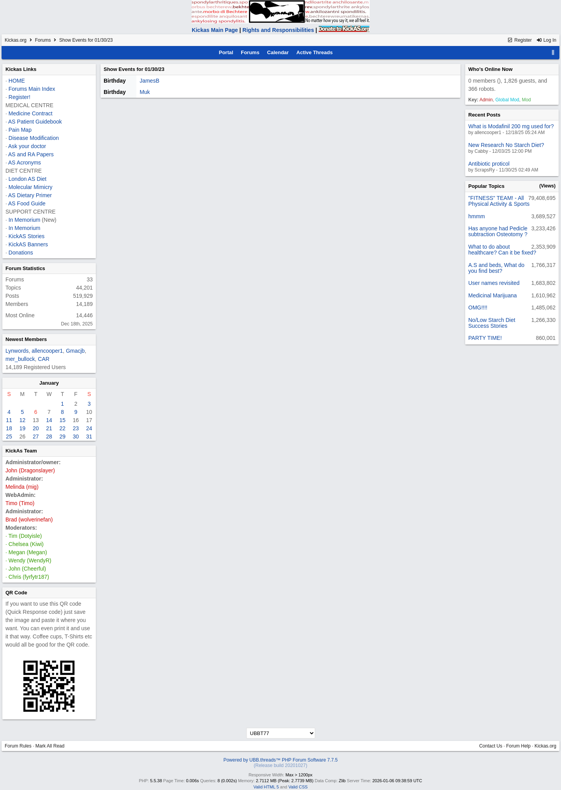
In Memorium (25, 220)
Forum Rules (18, 746)
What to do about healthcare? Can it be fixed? (502, 250)
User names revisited (494, 283)
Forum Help (518, 746)
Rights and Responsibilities (278, 30)
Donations (21, 252)
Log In (546, 40)
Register (519, 40)
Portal (226, 52)
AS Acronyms (24, 162)
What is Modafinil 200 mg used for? (511, 126)
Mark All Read (50, 746)
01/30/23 (154, 69)
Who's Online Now (490, 69)
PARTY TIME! (485, 338)
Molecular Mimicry (31, 187)
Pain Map (20, 130)
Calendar (278, 52)
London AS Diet (27, 179)
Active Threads (314, 52)
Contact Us (490, 746)
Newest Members (26, 339)
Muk (144, 92)
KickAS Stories (27, 236)
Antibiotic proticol (489, 164)
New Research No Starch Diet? (506, 145)
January (49, 383)
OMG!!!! (477, 307)
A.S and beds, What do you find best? (496, 268)
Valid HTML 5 (266, 787)
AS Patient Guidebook (35, 121)
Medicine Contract (31, 113)
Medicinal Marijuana (492, 295)
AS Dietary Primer (30, 195)
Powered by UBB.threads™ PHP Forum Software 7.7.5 (280, 760)
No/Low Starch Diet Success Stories (491, 323)
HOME (17, 81)
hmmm (476, 216)
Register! (19, 97)
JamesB (149, 81)
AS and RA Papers (31, 154)
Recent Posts (484, 115)
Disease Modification (34, 138)
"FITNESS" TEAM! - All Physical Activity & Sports (498, 201)
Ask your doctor (27, 146)
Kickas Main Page (215, 30)
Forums (43, 40)
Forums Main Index (32, 89)
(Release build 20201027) (280, 765)
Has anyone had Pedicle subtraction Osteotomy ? (497, 231)
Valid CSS (297, 787)
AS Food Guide (27, 203)
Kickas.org (15, 40)
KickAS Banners (28, 244)
